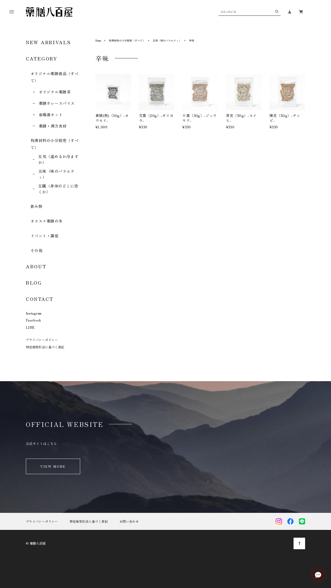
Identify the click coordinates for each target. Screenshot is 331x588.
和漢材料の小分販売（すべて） (127, 40)
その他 (36, 250)
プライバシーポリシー (42, 340)
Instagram (33, 313)
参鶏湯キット (51, 114)
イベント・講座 (44, 235)
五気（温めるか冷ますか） (58, 159)
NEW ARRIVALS (48, 42)
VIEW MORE (53, 466)
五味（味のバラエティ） (56, 174)
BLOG (34, 282)
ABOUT (36, 266)
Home (98, 40)
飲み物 (36, 206)
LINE (30, 327)
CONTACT (40, 298)
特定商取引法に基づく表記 (45, 347)
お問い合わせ (129, 521)
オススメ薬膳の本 (47, 221)
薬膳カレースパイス (57, 103)
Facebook (33, 320)
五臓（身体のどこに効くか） (58, 188)
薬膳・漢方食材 (53, 126)
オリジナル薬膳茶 (55, 92)
